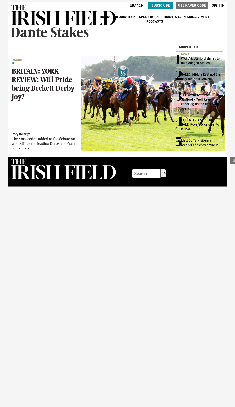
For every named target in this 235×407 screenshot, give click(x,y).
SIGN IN (218, 5)
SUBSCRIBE (160, 5)
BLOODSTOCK (125, 17)
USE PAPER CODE (192, 5)
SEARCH (136, 6)
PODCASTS (154, 21)
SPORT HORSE (150, 17)
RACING (106, 17)
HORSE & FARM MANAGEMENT (186, 17)
